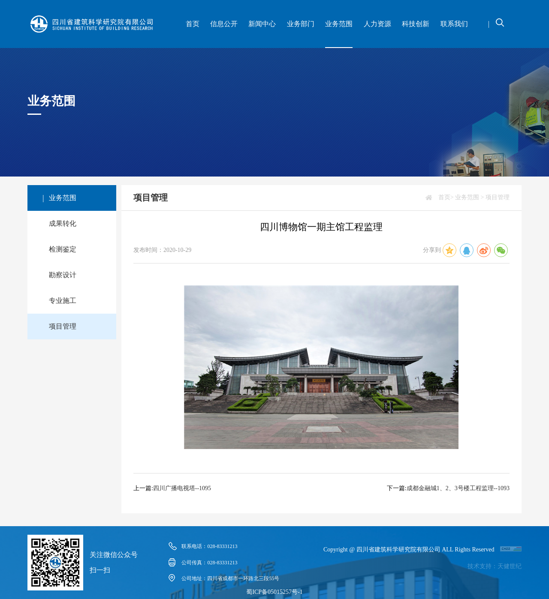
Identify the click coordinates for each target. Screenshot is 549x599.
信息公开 (224, 23)
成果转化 (62, 223)
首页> (446, 197)
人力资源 (377, 23)
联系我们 (454, 23)
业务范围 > (469, 197)
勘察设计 (62, 275)
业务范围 (339, 23)
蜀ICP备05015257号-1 (274, 592)
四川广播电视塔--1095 (182, 488)
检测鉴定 (62, 249)
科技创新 (415, 23)
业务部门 (300, 23)
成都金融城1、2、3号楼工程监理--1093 (458, 488)
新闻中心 (262, 23)
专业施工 (62, 300)
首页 (192, 23)
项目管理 (62, 326)
